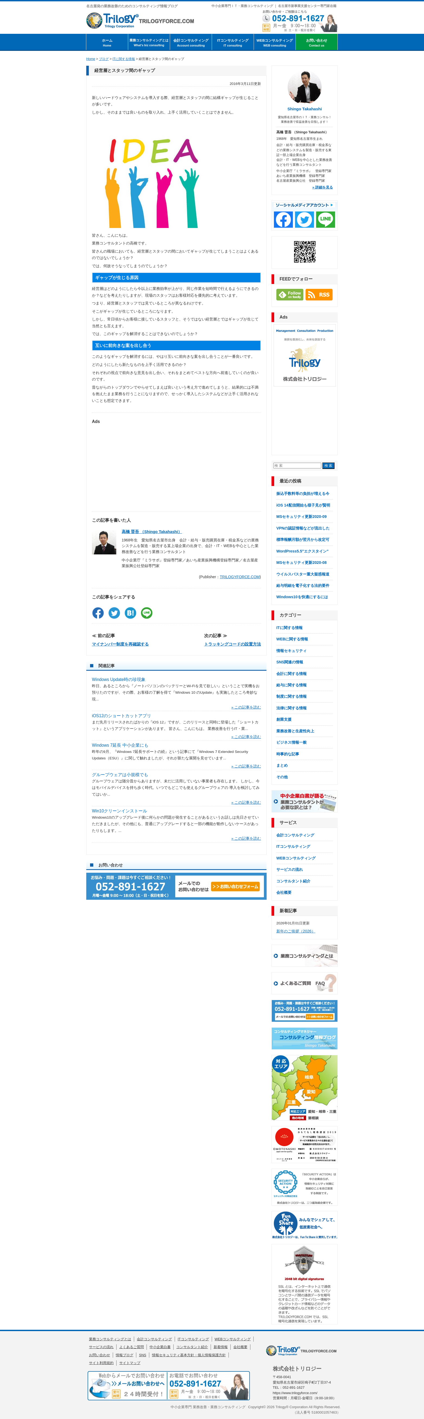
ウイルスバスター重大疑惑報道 (302, 574)
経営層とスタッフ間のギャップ (124, 70)
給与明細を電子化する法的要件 (302, 585)
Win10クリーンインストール (119, 811)
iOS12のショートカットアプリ (121, 715)
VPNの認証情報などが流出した (303, 528)
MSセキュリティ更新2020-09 (301, 516)
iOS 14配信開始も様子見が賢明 (303, 505)
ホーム (107, 43)
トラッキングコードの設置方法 (232, 644)
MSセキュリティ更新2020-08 (301, 562)
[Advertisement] (176, 465)
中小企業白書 (160, 1347)
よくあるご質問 (131, 1347)
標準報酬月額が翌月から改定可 (302, 539)
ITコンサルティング (233, 43)
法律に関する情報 (291, 708)
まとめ (282, 765)
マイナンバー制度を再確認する (120, 644)
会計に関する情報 (291, 674)
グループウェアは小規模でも (120, 774)
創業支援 (284, 719)
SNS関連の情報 (289, 662)
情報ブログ (124, 1355)
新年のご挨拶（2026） (295, 931)
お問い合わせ (316, 43)
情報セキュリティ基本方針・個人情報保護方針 (189, 1355)
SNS (142, 1355)
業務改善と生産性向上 (295, 731)
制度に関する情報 (291, 696)
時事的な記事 (287, 754)
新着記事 (288, 910)
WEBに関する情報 (292, 639)
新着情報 (221, 1347)
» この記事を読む (246, 707)
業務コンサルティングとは (149, 42)
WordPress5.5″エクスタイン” (302, 551)
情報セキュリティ (291, 651)
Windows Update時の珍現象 (118, 679)
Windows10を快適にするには (302, 597)
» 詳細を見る (322, 187)
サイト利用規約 (101, 1363)
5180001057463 (324, 1412)
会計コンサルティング (191, 43)
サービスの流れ (289, 869)
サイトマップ (129, 1363)
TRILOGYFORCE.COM (240, 577)
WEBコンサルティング (275, 43)
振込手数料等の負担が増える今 (302, 493)
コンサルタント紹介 (293, 881)
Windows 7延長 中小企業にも (120, 745)
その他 (282, 777)
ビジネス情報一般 (291, 742)
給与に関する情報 (291, 685)
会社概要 (284, 892)
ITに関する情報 (289, 628)
